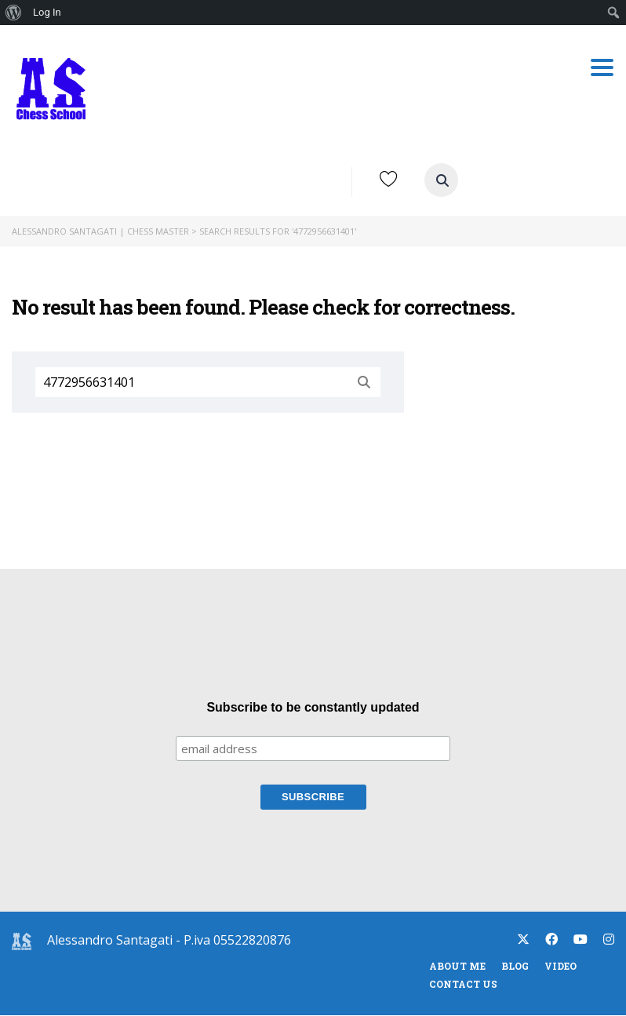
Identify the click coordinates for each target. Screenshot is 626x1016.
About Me (457, 966)
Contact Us (463, 984)
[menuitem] (13, 12)
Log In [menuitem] (47, 12)
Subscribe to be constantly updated (312, 708)
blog (515, 966)
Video (560, 966)
